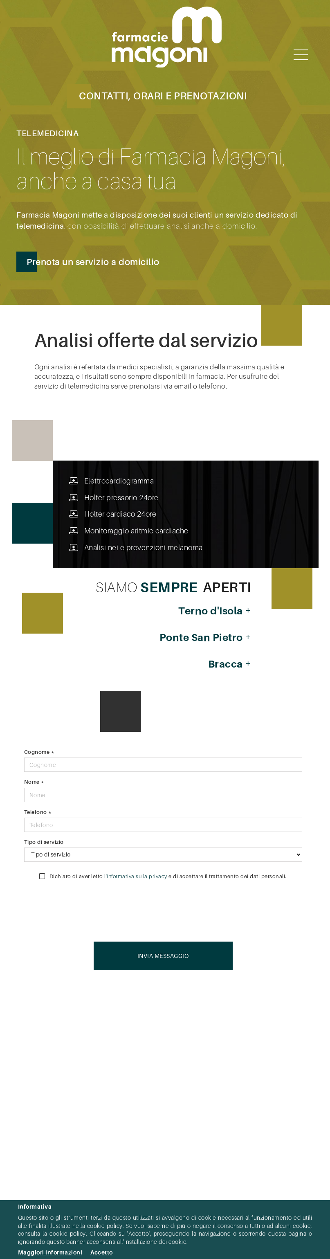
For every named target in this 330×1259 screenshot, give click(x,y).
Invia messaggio (163, 955)
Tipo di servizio (44, 842)
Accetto (101, 1252)
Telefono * (38, 812)
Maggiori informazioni (50, 1252)
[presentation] (240, 909)
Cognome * (39, 752)
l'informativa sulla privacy (135, 876)
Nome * (34, 781)
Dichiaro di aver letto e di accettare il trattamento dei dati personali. (163, 876)
